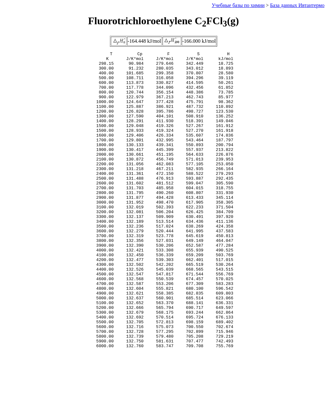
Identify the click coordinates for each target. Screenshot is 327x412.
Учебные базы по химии (238, 5)
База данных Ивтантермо (297, 5)
